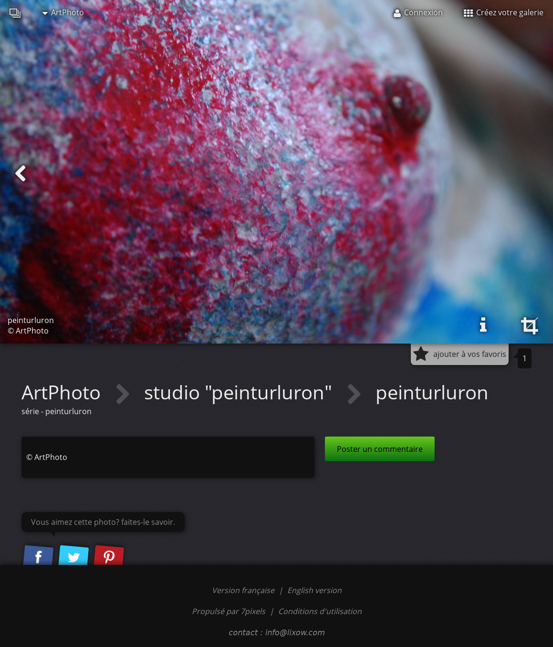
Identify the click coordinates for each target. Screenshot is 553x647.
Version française (244, 590)
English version (314, 590)
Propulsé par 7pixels (228, 611)
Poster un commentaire (380, 449)
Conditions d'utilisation (320, 611)
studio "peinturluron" (240, 392)
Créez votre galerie (503, 12)
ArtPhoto (63, 12)
